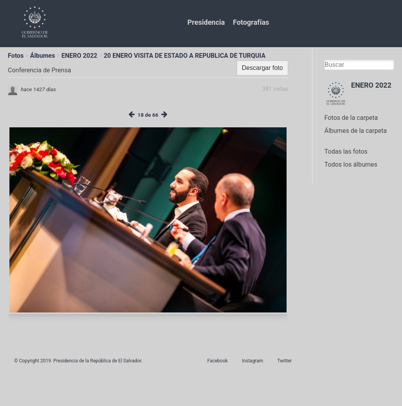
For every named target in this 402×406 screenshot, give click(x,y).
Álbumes (42, 55)
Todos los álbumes (350, 164)
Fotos (16, 55)
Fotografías (251, 22)
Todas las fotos (345, 151)
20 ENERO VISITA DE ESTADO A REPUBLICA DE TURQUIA (184, 55)
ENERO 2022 (79, 55)
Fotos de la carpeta (351, 117)
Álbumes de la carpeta (355, 130)
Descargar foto (262, 67)
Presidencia (206, 22)
